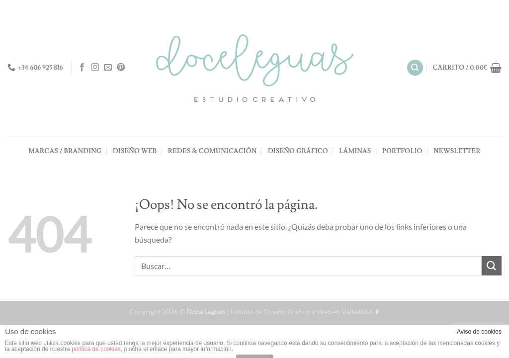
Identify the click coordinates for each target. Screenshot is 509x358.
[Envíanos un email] (108, 67)
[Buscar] (415, 68)
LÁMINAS (355, 151)
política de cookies (96, 349)
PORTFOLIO (402, 151)
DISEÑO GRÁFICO (298, 151)
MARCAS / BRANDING (64, 151)
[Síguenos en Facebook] (82, 67)
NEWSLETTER (457, 151)
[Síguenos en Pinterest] (121, 67)
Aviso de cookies (479, 331)
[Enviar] (492, 265)
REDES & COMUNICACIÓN (212, 151)
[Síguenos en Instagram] (95, 67)
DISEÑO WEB (135, 151)
